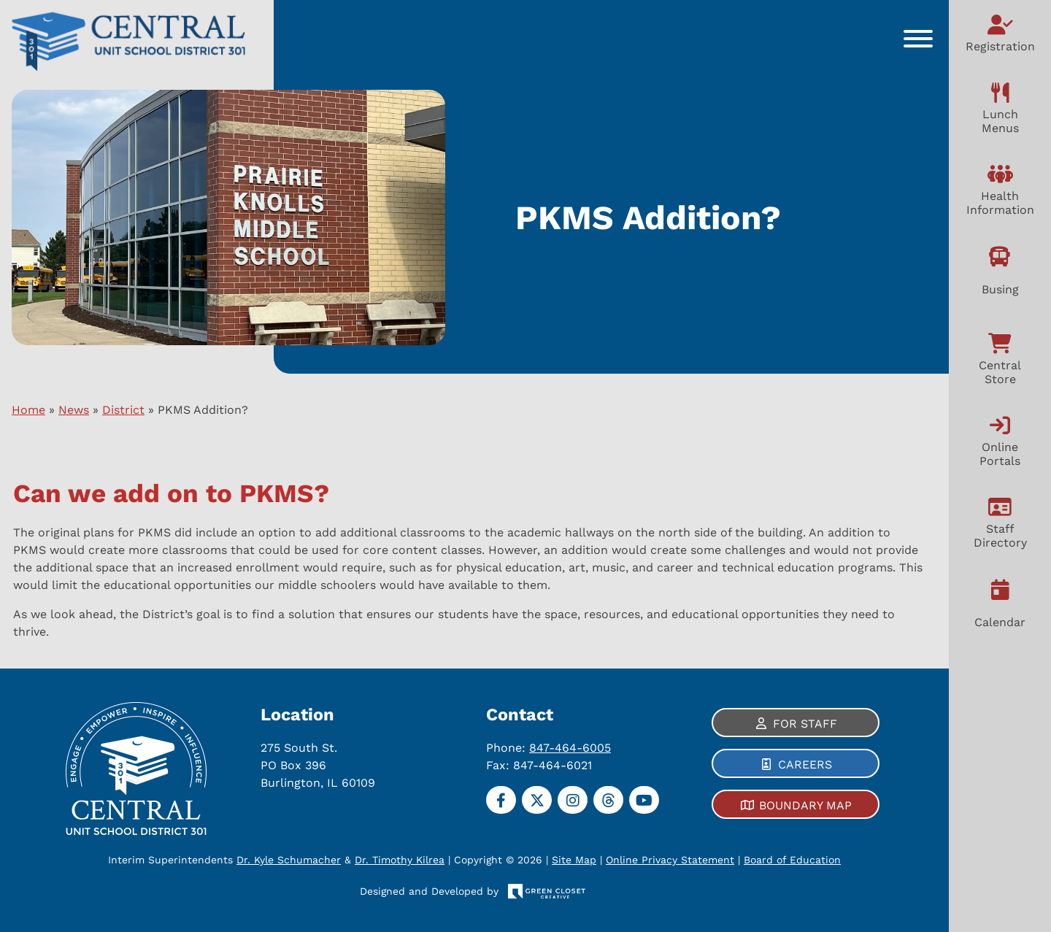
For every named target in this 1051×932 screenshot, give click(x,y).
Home (28, 410)
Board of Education (778, 860)
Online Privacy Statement (656, 860)
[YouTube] (644, 800)
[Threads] (608, 800)
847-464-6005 (570, 748)
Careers (805, 764)
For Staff (805, 724)
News (73, 410)
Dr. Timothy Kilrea (414, 860)
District (123, 410)
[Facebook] (501, 800)
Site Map (560, 860)
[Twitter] (537, 800)
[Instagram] (573, 800)
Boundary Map (805, 805)
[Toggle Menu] (918, 38)
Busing (1000, 289)
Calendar (999, 622)
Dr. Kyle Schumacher (303, 860)
